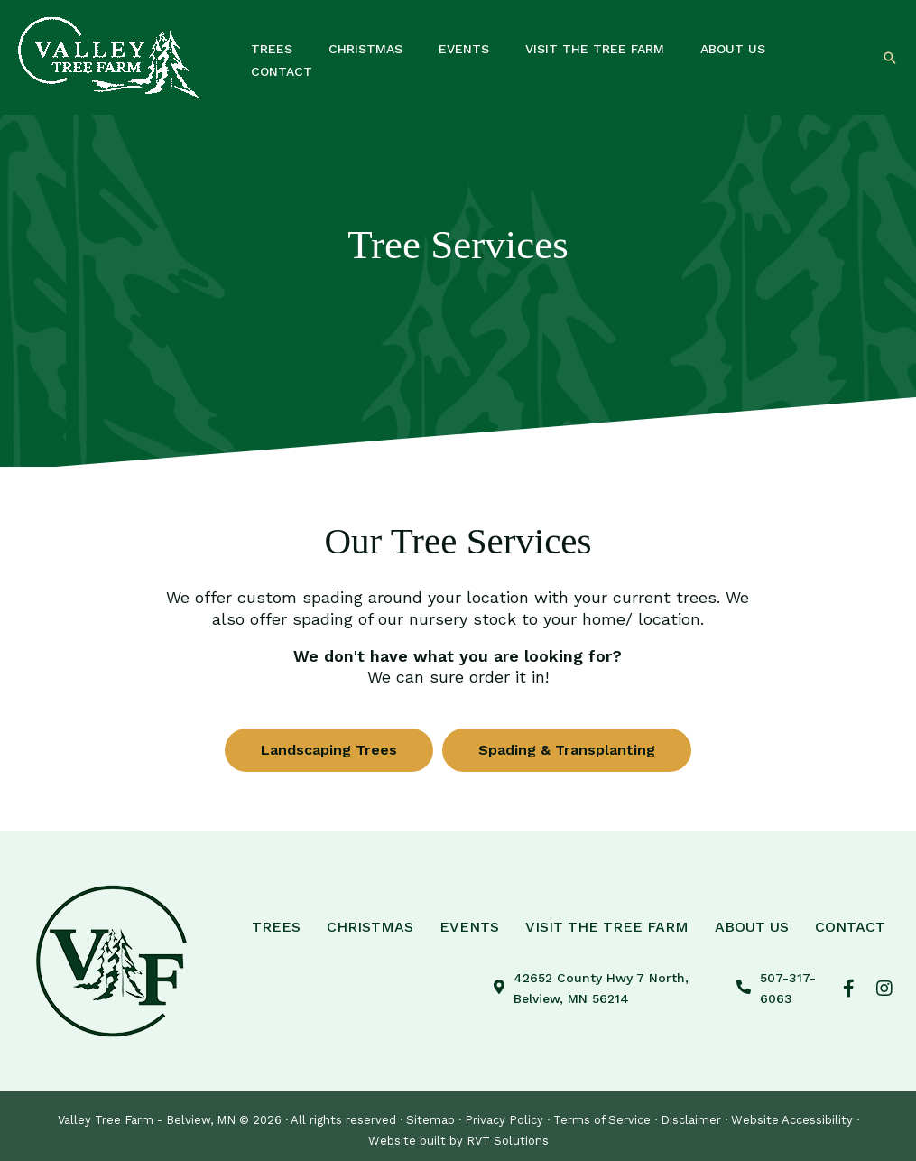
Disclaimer (691, 1120)
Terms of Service (602, 1120)
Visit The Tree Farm (607, 925)
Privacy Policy (504, 1120)
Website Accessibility (792, 1120)
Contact (850, 925)
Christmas (370, 925)
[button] (890, 58)
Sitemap (430, 1120)
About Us (752, 925)
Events (469, 925)
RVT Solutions (508, 1140)
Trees (276, 925)
